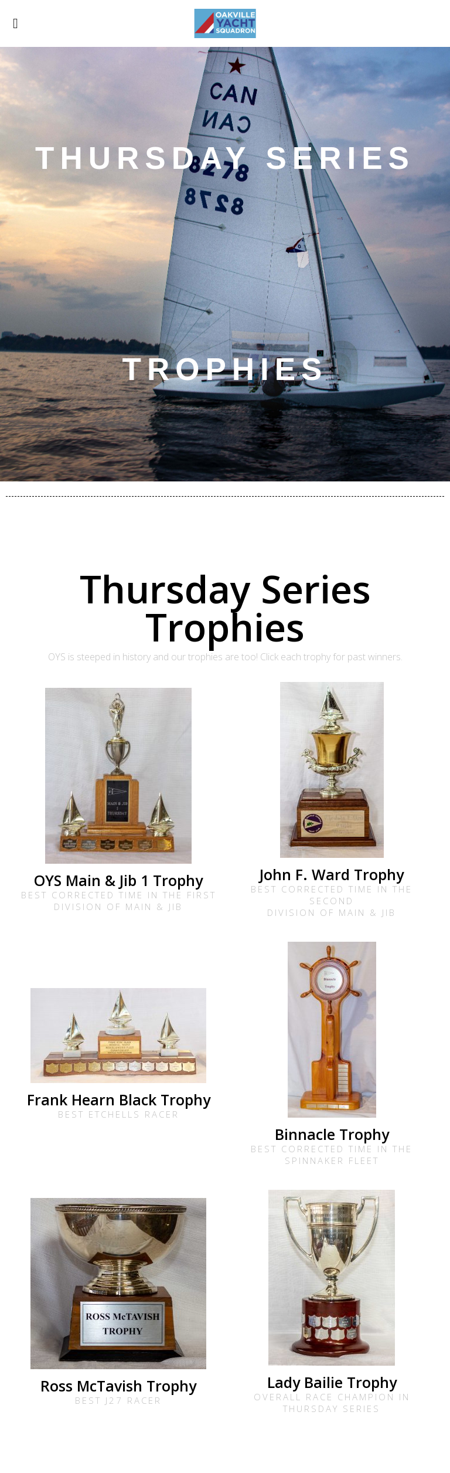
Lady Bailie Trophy (332, 1382)
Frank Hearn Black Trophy (118, 1099)
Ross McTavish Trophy (118, 1386)
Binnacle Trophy (332, 1134)
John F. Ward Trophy (332, 874)
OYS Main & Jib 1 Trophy (118, 880)
